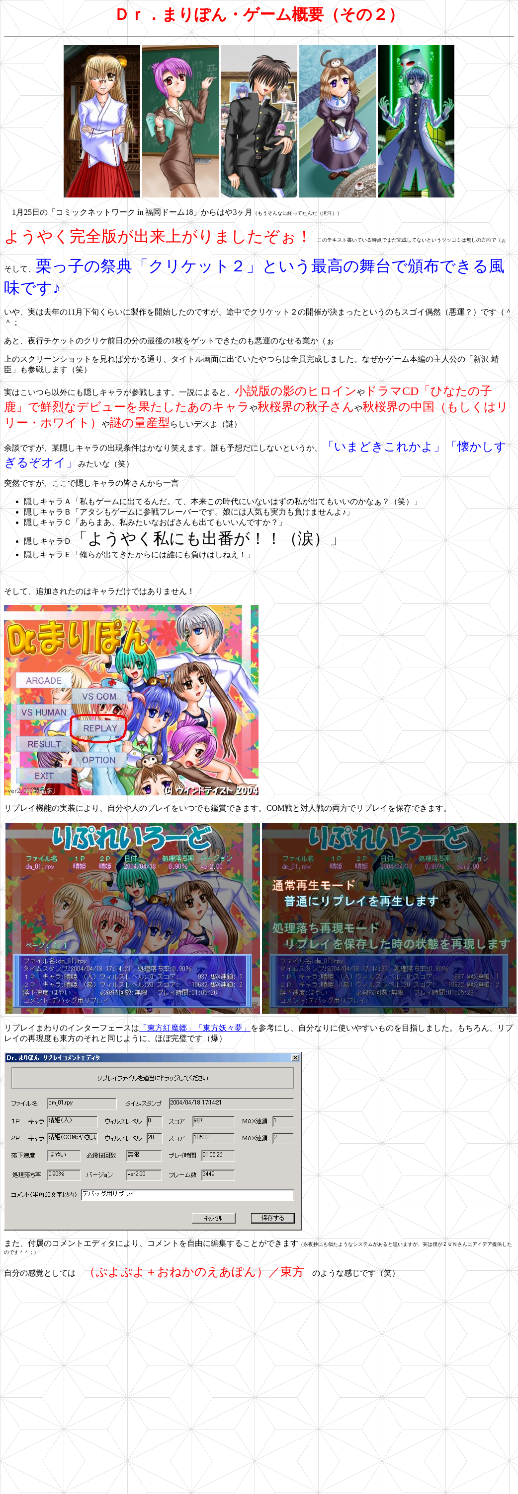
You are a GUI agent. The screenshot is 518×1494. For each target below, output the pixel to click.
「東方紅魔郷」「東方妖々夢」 (195, 1028)
